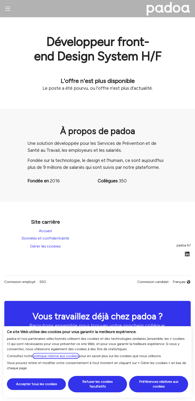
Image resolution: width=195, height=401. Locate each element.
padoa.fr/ (184, 245)
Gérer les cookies (45, 246)
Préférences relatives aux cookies (158, 384)
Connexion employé (19, 282)
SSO (43, 282)
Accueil (45, 230)
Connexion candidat (153, 282)
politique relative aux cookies (55, 356)
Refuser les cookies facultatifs (97, 384)
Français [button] (182, 282)
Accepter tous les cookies (36, 384)
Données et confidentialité (45, 238)
